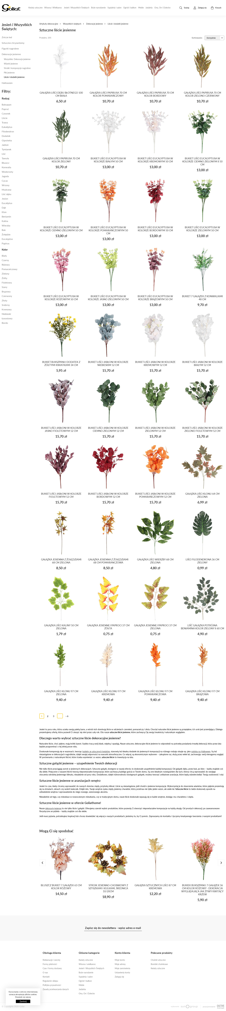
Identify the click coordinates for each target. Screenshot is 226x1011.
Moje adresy (120, 964)
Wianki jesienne (11, 63)
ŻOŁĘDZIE (6, 234)
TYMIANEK (6, 149)
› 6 (67, 716)
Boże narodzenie (98, 7)
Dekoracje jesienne (94, 24)
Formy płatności (50, 964)
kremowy (7, 309)
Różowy (6, 264)
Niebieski (6, 313)
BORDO (5, 322)
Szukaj (184, 8)
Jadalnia (148, 7)
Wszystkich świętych (72, 24)
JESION (5, 198)
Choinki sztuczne (158, 960)
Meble (141, 7)
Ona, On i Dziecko (162, 7)
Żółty (4, 278)
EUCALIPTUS (7, 203)
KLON (4, 212)
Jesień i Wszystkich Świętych (76, 7)
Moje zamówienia (122, 968)
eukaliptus (7, 127)
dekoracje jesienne (53, 808)
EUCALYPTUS (7, 239)
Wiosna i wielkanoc (87, 964)
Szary (4, 287)
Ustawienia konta (122, 972)
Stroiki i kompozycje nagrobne (17, 68)
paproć (5, 109)
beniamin (6, 216)
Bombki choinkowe (159, 964)
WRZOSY (5, 185)
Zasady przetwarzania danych (56, 989)
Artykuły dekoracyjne (48, 24)
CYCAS (5, 180)
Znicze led (7, 37)
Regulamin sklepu (50, 981)
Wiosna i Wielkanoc (53, 7)
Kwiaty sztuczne (35, 7)
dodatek (6, 136)
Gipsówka (7, 140)
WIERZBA (6, 225)
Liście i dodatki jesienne (14, 77)
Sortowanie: (197, 38)
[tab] (19, 98)
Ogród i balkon (129, 7)
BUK (4, 230)
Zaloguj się (119, 976)
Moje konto (120, 960)
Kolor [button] (5, 249)
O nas (45, 972)
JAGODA (5, 176)
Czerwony (7, 296)
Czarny (5, 260)
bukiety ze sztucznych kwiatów (96, 751)
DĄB (4, 207)
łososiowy (7, 318)
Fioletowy (7, 282)
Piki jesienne (9, 72)
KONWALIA (6, 167)
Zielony (5, 273)
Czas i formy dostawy (52, 968)
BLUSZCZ (5, 162)
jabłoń (5, 144)
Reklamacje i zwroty (51, 960)
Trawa (5, 122)
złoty (4, 300)
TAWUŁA (5, 158)
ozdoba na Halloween (200, 751)
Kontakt (46, 976)
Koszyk (216, 8)
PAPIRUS (5, 243)
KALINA (5, 221)
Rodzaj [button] (5, 98)
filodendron (8, 131)
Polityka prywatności (52, 985)
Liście (4, 118)
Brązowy (6, 291)
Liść (4, 153)
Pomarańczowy (9, 269)
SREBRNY (6, 305)
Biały (4, 255)
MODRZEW (6, 189)
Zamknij (23, 1001)
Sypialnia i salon (115, 7)
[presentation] (42, 863)
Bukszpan (6, 104)
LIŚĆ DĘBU (6, 194)
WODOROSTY (7, 171)
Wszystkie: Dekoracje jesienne (17, 59)
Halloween (7, 82)
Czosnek (6, 113)
